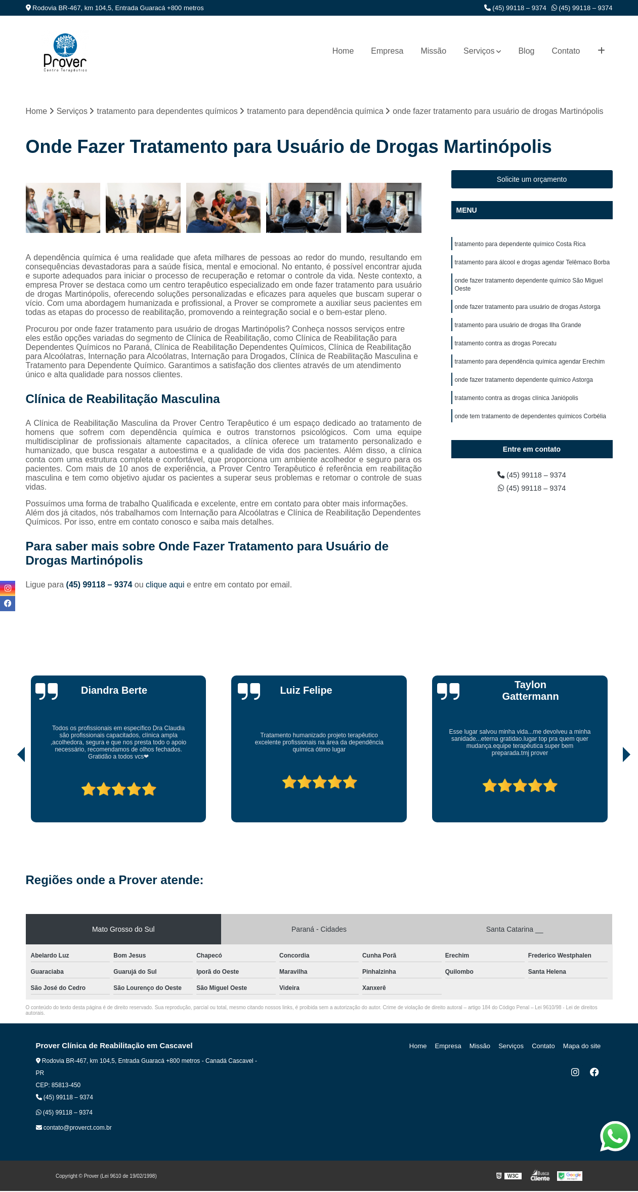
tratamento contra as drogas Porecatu (506, 350)
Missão (433, 51)
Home (343, 51)
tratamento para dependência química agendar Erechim (530, 370)
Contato (565, 51)
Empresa (387, 51)
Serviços (478, 51)
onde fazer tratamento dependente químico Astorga (524, 389)
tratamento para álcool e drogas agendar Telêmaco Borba (532, 264)
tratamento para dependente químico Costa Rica (520, 245)
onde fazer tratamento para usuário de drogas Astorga (528, 312)
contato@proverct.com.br (74, 1128)
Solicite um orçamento (532, 180)
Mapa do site (583, 1047)
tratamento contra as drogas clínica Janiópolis (516, 408)
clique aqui (165, 585)
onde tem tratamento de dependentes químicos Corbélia (531, 427)
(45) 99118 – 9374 (515, 8)
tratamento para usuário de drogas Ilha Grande (518, 331)
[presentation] (7, 794)
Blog (526, 51)
